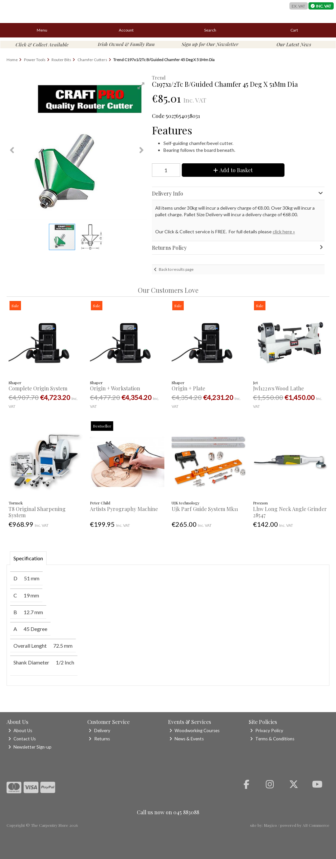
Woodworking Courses (194, 730)
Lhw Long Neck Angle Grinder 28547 (290, 512)
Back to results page (176, 269)
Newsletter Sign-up (30, 747)
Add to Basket (233, 170)
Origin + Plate (188, 388)
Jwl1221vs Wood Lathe (278, 388)
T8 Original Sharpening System (37, 512)
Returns (99, 738)
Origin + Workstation (115, 388)
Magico (270, 825)
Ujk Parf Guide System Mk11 (205, 508)
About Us (20, 730)
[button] (141, 86)
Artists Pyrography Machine (124, 508)
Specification (28, 558)
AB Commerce (316, 825)
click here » (284, 231)
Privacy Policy (266, 730)
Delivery (99, 730)
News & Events (186, 738)
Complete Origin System (38, 388)
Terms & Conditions (272, 738)
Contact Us (22, 738)
